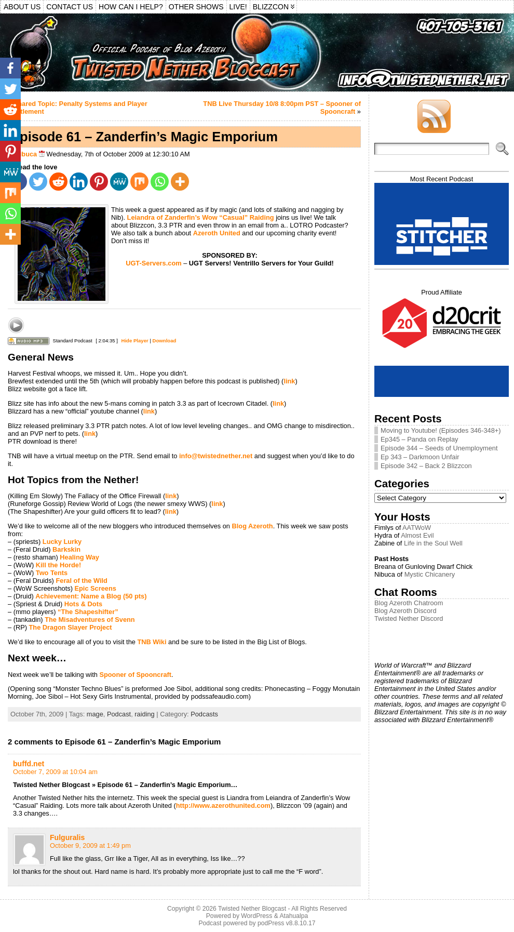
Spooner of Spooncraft (135, 674)
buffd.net (28, 764)
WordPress (256, 916)
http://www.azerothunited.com (223, 805)
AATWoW (416, 527)
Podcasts (204, 714)
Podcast (119, 714)
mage (95, 714)
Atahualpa (293, 916)
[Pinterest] (99, 181)
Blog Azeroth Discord (405, 611)
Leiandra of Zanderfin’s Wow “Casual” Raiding (200, 217)
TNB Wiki (151, 642)
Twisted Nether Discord (408, 618)
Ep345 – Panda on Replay (419, 439)
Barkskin (66, 549)
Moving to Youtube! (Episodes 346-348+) (441, 430)
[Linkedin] (79, 181)
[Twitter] (38, 181)
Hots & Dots (83, 604)
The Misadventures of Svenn (90, 619)
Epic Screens (95, 588)
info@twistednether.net (215, 456)
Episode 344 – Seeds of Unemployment (439, 448)
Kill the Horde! (58, 565)
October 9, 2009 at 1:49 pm (90, 845)
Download (165, 340)
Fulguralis (67, 837)
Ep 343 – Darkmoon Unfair (420, 457)
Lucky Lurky (62, 541)
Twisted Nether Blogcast (252, 908)
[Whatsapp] (160, 181)
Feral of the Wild (81, 580)
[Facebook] (10, 68)
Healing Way (79, 557)
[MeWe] (119, 181)
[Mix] (139, 181)
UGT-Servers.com (153, 263)
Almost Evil (417, 535)
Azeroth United (216, 233)
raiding (144, 714)
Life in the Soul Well (433, 543)
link (289, 381)
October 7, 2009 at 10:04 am (55, 772)
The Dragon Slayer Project (70, 627)
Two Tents (51, 573)
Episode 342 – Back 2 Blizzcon (426, 466)
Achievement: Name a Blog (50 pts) (90, 596)
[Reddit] (58, 181)
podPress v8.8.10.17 (287, 923)
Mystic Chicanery (429, 574)
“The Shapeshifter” (88, 612)
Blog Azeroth (252, 526)
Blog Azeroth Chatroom (408, 603)
